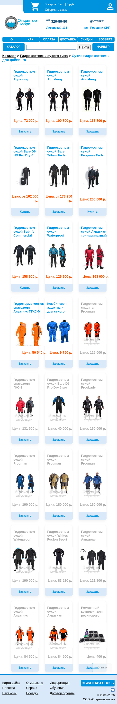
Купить (25, 211)
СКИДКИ (87, 39)
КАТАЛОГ (13, 46)
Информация (60, 683)
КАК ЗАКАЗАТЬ (30, 42)
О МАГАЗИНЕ (12, 42)
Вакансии (9, 693)
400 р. (96, 656)
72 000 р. (26, 121)
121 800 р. (93, 580)
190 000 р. (25, 504)
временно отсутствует (91, 342)
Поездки (32, 693)
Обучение (57, 688)
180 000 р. (59, 504)
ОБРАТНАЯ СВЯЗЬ (97, 683)
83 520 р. (60, 580)
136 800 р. (93, 121)
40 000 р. (60, 428)
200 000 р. (93, 199)
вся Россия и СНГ (97, 27)
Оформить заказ (56, 9)
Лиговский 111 (56, 27)
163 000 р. (96, 276)
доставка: (97, 21)
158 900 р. (25, 276)
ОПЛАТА (49, 39)
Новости (8, 688)
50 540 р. (34, 352)
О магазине (34, 683)
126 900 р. (59, 276)
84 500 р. (26, 656)
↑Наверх (102, 667)
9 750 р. (61, 352)
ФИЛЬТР (103, 46)
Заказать (24, 131)
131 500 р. (25, 428)
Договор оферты (62, 693)
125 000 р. (93, 352)
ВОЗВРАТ (105, 39)
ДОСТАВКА (68, 39)
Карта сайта (11, 683)
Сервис (31, 688)
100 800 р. (59, 121)
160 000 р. (93, 428)
